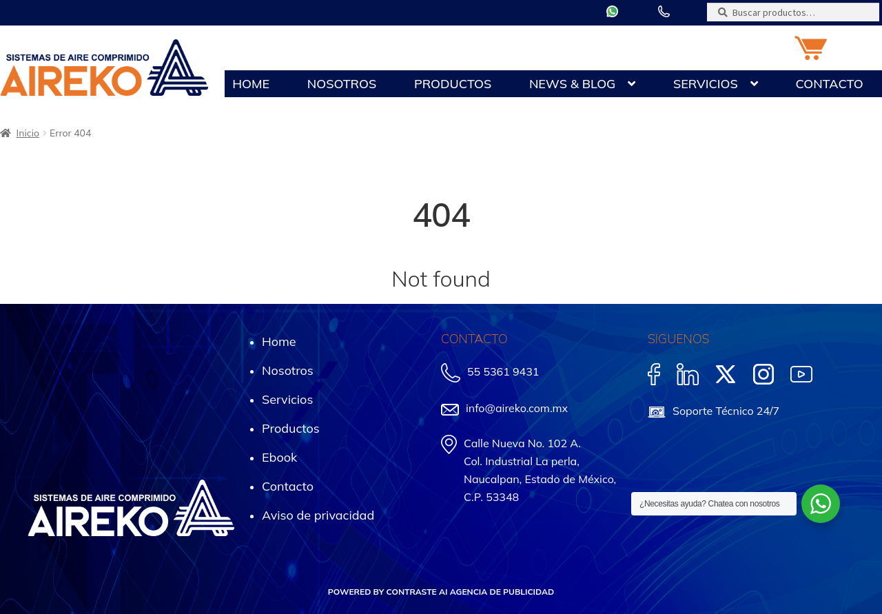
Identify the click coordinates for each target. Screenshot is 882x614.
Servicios (705, 84)
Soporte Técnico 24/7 (726, 411)
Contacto (829, 84)
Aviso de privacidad (318, 515)
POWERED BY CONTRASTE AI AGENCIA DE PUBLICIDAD (441, 591)
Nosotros (342, 84)
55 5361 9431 (503, 371)
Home (250, 84)
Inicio (28, 133)
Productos (452, 84)
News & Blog (572, 84)
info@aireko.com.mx (517, 408)
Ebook (279, 457)
